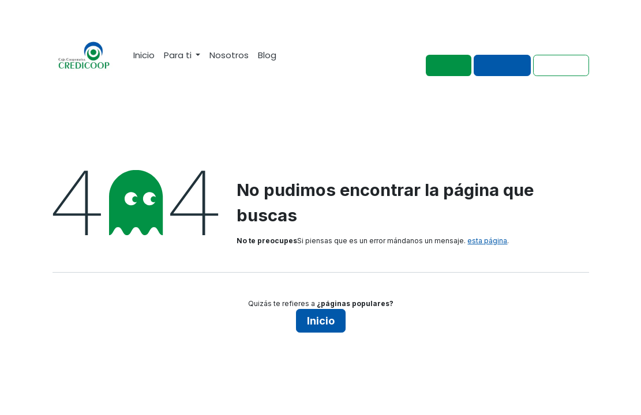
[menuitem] (144, 55)
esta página (487, 240)
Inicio (321, 321)
